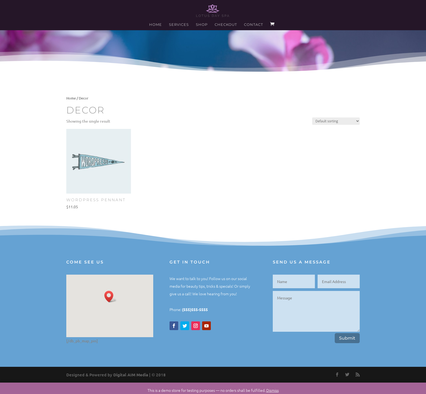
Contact (253, 25)
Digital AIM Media (130, 374)
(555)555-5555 (195, 309)
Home (155, 25)
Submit (347, 338)
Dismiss (272, 390)
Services (179, 25)
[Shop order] (336, 121)
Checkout (226, 25)
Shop (202, 25)
